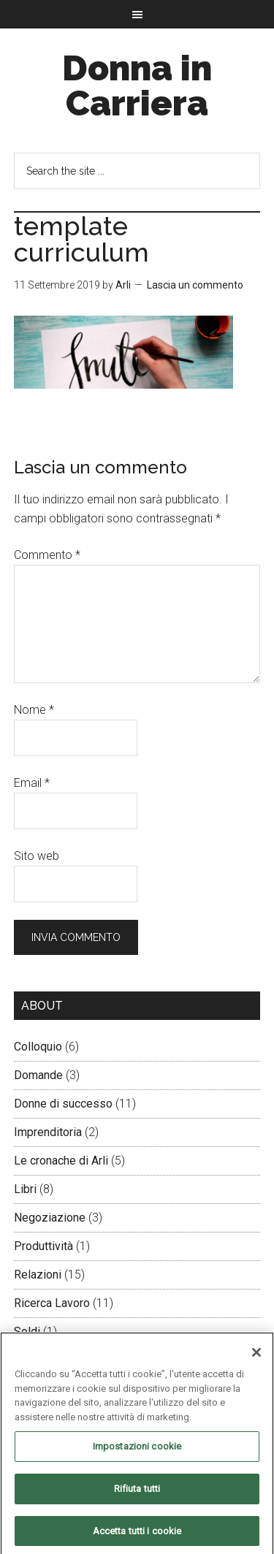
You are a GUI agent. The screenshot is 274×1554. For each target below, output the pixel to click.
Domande (38, 1075)
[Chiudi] (256, 1357)
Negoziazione (49, 1217)
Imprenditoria (48, 1132)
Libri (25, 1189)
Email (32, 783)
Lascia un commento (195, 285)
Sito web (36, 856)
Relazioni (37, 1274)
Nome (34, 710)
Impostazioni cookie (137, 1450)
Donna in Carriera (137, 85)
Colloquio (38, 1047)
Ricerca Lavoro (52, 1303)
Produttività (43, 1246)
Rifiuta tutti (137, 1492)
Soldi (27, 1331)
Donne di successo (63, 1104)
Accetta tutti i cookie (137, 1534)
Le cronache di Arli (61, 1161)
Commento (47, 555)
